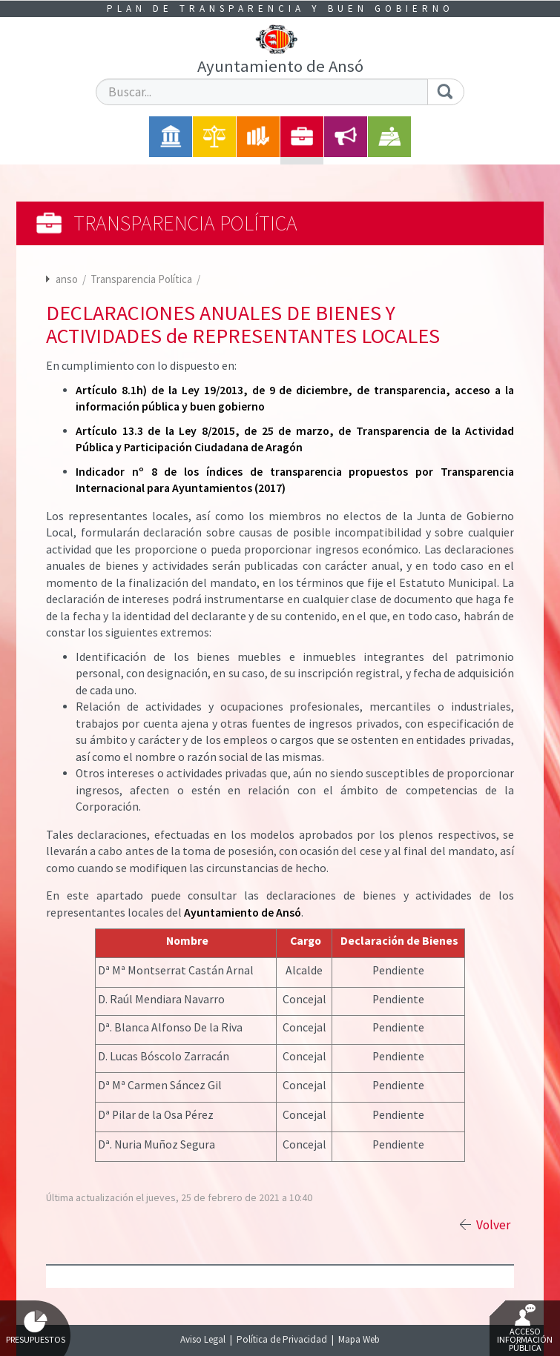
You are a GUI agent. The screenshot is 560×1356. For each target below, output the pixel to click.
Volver (493, 1225)
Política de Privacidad (282, 1339)
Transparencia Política (142, 279)
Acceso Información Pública (525, 1328)
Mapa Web (359, 1339)
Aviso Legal (202, 1339)
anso (67, 279)
